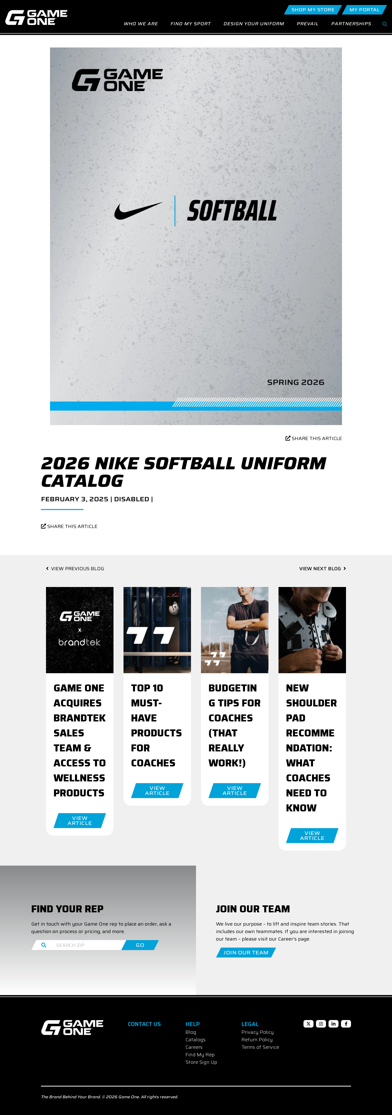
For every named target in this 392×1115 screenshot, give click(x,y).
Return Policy (257, 1040)
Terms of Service (260, 1047)
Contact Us (144, 1024)
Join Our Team (246, 953)
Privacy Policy (258, 1032)
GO (140, 945)
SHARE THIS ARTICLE (314, 438)
